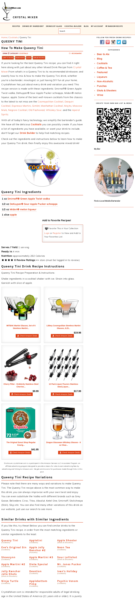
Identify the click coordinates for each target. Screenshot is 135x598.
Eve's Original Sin (13, 547)
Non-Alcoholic (105, 81)
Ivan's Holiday (67, 571)
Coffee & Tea (104, 67)
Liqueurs (102, 76)
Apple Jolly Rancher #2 (37, 549)
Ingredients (20, 58)
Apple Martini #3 (41, 557)
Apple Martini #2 (13, 564)
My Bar (97, 149)
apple (13, 214)
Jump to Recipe (8, 58)
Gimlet (36, 105)
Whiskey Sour (54, 110)
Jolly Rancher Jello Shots (11, 573)
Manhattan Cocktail (52, 105)
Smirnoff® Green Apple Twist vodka (29, 198)
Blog (99, 58)
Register (57, 233)
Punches (102, 86)
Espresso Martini (21, 105)
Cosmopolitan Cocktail (50, 101)
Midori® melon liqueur (23, 209)
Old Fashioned (36, 110)
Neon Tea (63, 547)
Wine (100, 94)
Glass (29, 58)
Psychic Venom (67, 581)
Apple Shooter (67, 540)
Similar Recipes (39, 58)
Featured (102, 72)
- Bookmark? (75, 53)
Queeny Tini (9, 540)
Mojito (67, 105)
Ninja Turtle (9, 581)
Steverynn (8, 557)
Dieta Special (38, 564)
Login (47, 233)
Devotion (35, 571)
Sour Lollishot (67, 557)
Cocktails (23, 53)
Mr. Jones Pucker (69, 564)
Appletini (35, 540)
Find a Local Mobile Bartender (107, 201)
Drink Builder (27, 132)
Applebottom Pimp (38, 582)
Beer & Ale (103, 54)
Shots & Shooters (106, 90)
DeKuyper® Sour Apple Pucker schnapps (33, 203)
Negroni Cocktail (17, 110)
